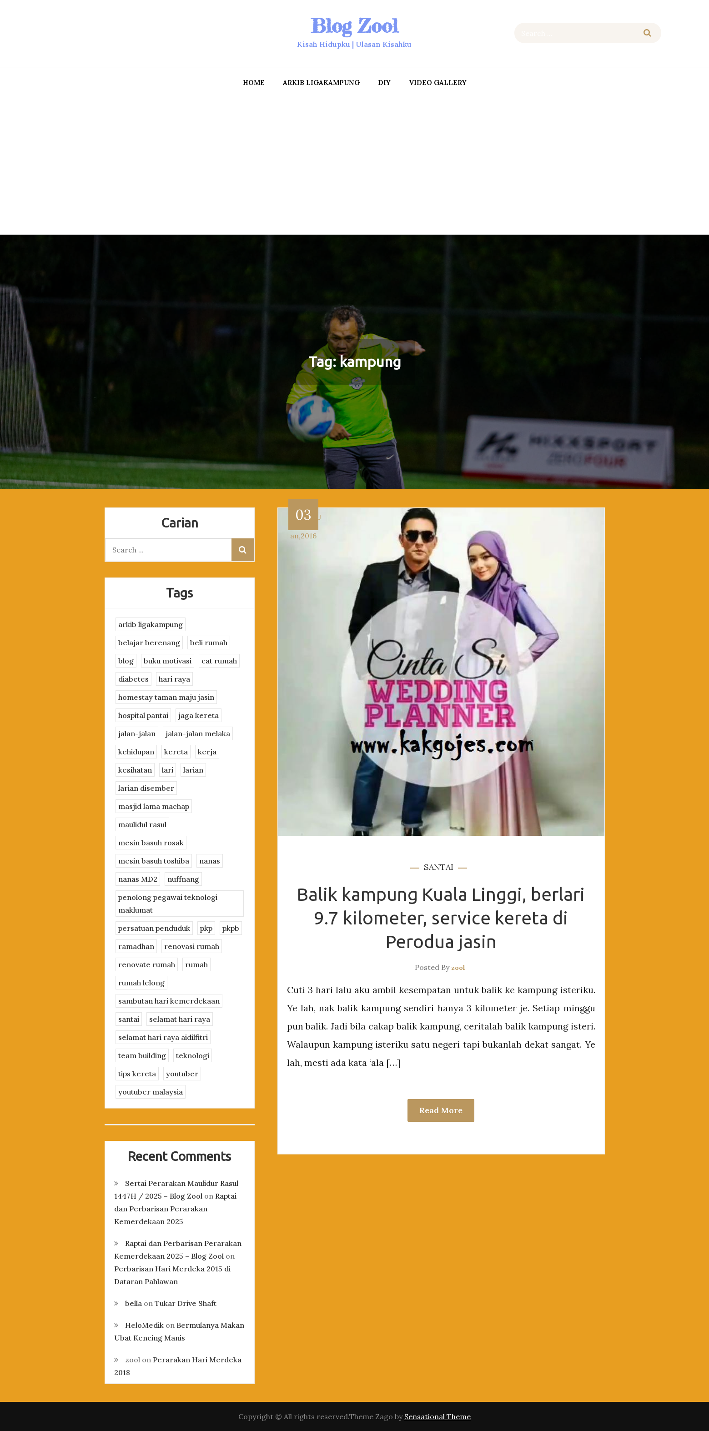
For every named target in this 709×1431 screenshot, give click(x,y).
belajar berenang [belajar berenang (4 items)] (149, 642)
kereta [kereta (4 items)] (176, 751)
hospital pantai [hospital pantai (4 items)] (143, 715)
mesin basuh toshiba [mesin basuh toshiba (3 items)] (153, 860)
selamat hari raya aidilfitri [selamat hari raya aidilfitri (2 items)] (163, 1037)
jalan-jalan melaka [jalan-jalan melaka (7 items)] (198, 733)
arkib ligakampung (321, 82)
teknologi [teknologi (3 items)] (192, 1055)
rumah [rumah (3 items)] (196, 964)
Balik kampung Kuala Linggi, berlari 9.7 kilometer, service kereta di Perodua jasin (441, 918)
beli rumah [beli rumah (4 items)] (208, 642)
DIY (384, 82)
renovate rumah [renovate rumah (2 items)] (146, 964)
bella (133, 1303)
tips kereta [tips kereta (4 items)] (137, 1073)
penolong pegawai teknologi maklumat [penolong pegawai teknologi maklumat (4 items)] (167, 903)
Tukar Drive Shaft (185, 1303)
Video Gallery (438, 82)
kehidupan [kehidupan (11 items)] (136, 751)
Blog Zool (354, 25)
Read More (441, 1110)
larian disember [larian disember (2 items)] (146, 788)
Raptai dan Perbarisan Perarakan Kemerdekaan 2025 (175, 1208)
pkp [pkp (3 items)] (206, 928)
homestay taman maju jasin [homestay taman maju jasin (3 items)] (166, 697)
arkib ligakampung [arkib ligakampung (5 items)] (150, 624)
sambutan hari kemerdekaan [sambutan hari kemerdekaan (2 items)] (169, 1000)
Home (254, 82)
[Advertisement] (355, 164)
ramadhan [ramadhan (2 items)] (136, 946)
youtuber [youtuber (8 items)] (182, 1073)
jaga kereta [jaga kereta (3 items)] (198, 715)
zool (458, 968)
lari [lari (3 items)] (167, 769)
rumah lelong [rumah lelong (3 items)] (141, 982)
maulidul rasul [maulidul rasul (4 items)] (142, 824)
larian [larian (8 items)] (193, 769)
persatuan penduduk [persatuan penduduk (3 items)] (154, 928)
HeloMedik (144, 1325)
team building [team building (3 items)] (142, 1055)
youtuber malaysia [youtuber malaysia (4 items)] (150, 1091)
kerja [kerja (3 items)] (207, 751)
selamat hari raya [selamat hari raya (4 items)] (179, 1019)
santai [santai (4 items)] (128, 1019)
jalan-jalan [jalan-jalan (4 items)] (137, 733)
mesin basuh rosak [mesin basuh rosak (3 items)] (151, 842)
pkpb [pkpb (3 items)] (230, 928)
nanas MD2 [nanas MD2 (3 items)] (137, 879)
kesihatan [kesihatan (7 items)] (135, 769)
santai (438, 867)
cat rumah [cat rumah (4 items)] (219, 660)
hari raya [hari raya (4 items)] (174, 678)
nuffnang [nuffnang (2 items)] (183, 879)
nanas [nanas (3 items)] (209, 860)
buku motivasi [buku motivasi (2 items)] (167, 660)
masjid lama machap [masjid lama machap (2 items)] (153, 806)
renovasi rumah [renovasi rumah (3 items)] (191, 946)
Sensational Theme (437, 1416)
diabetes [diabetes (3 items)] (133, 678)
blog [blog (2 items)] (126, 660)
